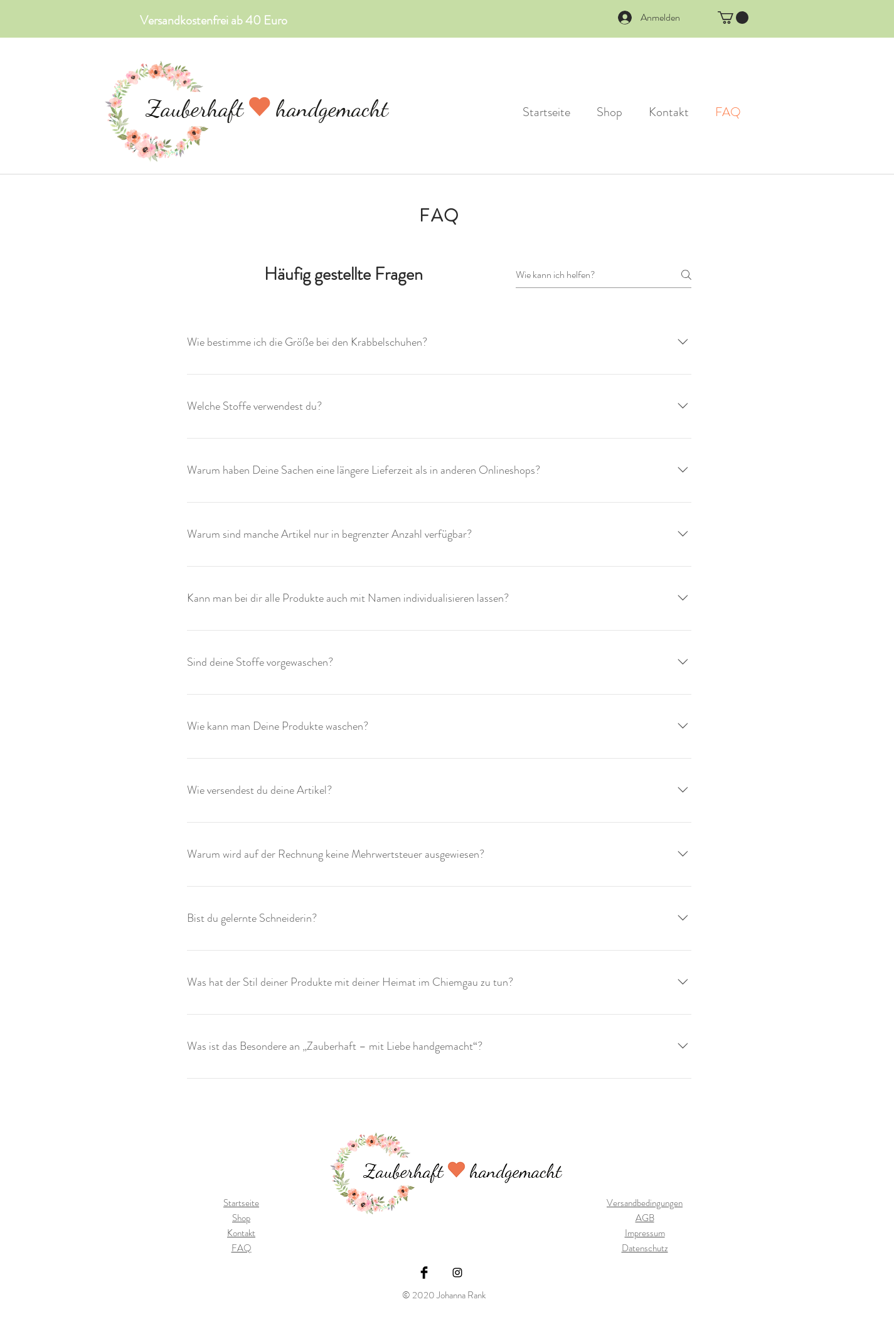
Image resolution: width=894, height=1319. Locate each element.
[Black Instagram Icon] (457, 1272)
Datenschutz (645, 1248)
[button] (733, 17)
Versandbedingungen (645, 1203)
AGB (645, 1218)
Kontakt (241, 1233)
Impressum (645, 1233)
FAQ (241, 1248)
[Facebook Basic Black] (424, 1272)
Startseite (241, 1203)
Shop (241, 1218)
